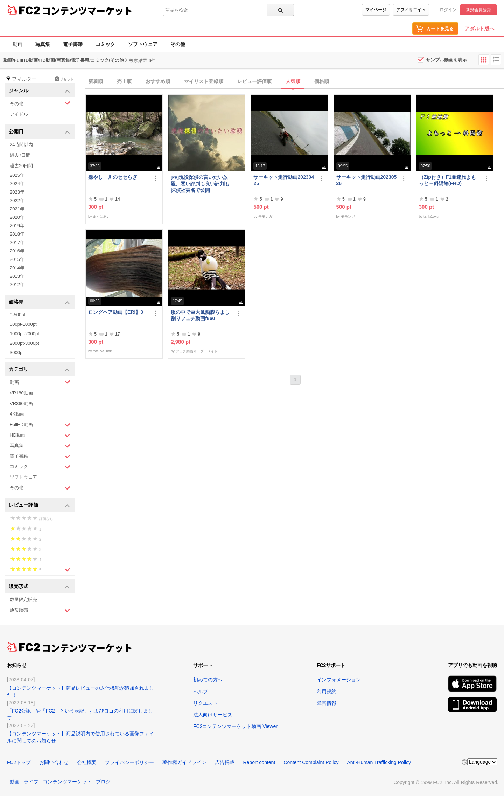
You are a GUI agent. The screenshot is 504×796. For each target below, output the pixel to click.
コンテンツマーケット (87, 10)
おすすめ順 (158, 81)
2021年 (17, 208)
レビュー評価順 (254, 81)
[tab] (294, 82)
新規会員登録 (478, 9)
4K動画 (17, 414)
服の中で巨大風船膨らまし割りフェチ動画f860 (200, 315)
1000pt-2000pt (24, 333)
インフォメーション (339, 679)
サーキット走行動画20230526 (366, 180)
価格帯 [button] (39, 302)
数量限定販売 (23, 599)
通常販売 (40, 610)
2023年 (17, 192)
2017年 (17, 242)
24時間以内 (21, 144)
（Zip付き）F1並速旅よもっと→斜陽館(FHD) (447, 180)
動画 (17, 44)
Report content (259, 762)
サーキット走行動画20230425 (283, 180)
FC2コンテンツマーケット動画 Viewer (235, 726)
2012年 (17, 284)
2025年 (17, 175)
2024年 (17, 183)
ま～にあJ (100, 216)
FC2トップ (19, 762)
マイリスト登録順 (203, 81)
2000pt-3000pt (24, 343)
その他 (177, 44)
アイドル (19, 114)
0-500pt (17, 314)
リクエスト (205, 703)
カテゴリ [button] (39, 369)
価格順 (321, 81)
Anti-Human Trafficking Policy (379, 762)
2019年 (17, 225)
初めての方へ (208, 679)
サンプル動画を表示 (446, 59)
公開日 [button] (39, 132)
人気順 (293, 81)
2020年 (17, 217)
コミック (105, 44)
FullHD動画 (40, 425)
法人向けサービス (212, 714)
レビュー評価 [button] (39, 505)
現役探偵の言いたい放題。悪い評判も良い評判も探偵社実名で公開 (200, 183)
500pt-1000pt (23, 324)
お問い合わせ (54, 762)
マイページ (375, 9)
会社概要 (87, 762)
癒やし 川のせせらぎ (112, 177)
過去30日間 (21, 165)
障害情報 (326, 703)
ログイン (448, 9)
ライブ (31, 781)
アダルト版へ (479, 28)
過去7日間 (20, 155)
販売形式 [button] (39, 586)
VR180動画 (21, 393)
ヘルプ (200, 691)
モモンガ (265, 216)
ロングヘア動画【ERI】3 (115, 312)
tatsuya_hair (102, 351)
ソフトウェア (143, 44)
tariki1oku (431, 216)
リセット (64, 78)
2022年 (17, 200)
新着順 (95, 81)
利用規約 (326, 691)
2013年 (17, 276)
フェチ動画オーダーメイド (197, 351)
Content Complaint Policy (311, 762)
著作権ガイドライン (184, 762)
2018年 (17, 234)
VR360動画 (21, 403)
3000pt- (17, 352)
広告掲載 (224, 762)
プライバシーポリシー (129, 762)
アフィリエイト (411, 9)
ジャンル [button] (39, 91)
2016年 (17, 251)
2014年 (17, 267)
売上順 (124, 81)
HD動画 (40, 435)
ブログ (103, 781)
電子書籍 (73, 44)
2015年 (17, 259)
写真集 (42, 44)
